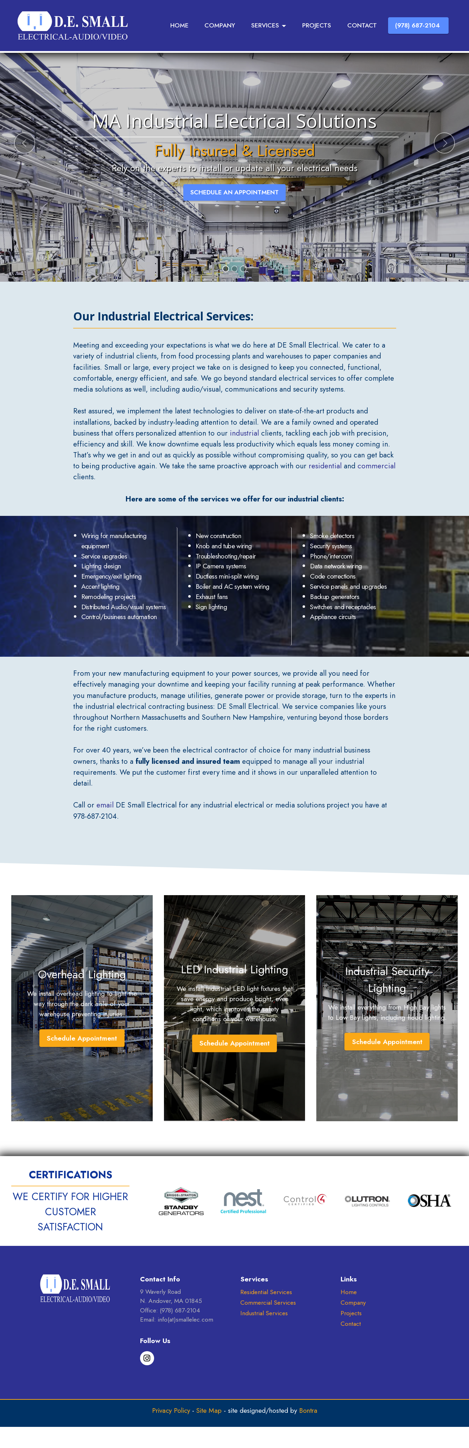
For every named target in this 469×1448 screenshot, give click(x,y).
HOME (179, 25)
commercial (376, 466)
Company (353, 1302)
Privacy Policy (171, 1410)
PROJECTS (316, 25)
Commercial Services (268, 1302)
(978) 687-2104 (418, 25)
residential (325, 466)
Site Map (209, 1410)
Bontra (308, 1410)
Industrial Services (264, 1313)
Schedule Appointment (81, 1038)
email (105, 805)
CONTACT (362, 25)
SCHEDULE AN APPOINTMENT (234, 192)
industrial (244, 433)
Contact (351, 1323)
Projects (351, 1313)
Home (349, 1292)
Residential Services (266, 1292)
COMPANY (219, 25)
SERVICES (265, 25)
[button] (24, 143)
